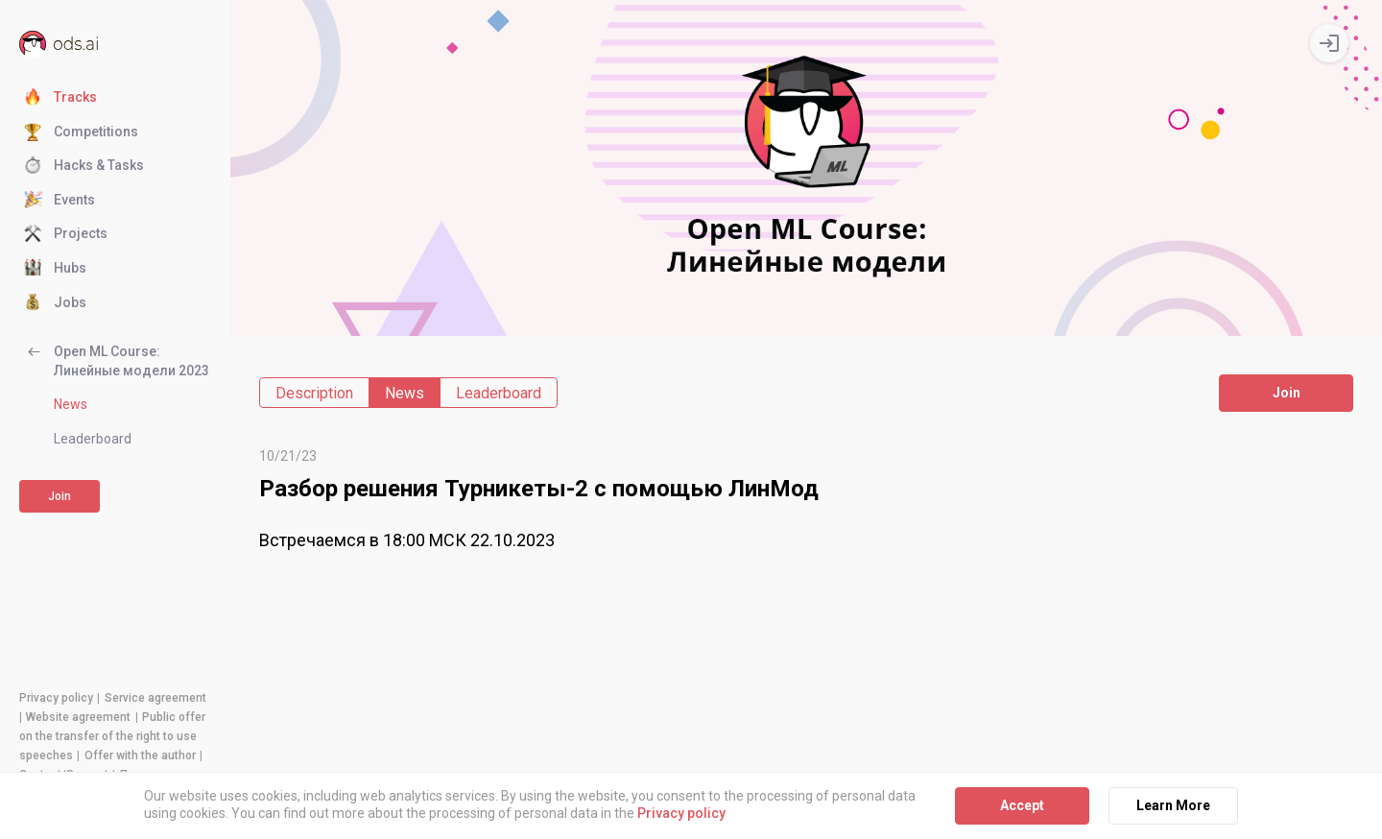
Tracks (60, 98)
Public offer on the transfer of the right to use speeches (112, 736)
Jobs (55, 303)
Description (314, 393)
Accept (1022, 805)
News (70, 404)
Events (59, 200)
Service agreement (155, 698)
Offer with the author (140, 755)
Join (59, 496)
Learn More (1173, 805)
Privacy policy (56, 698)
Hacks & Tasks (84, 166)
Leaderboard (92, 438)
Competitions (81, 132)
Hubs (55, 268)
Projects (65, 234)
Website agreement (78, 717)
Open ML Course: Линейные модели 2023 (116, 360)
